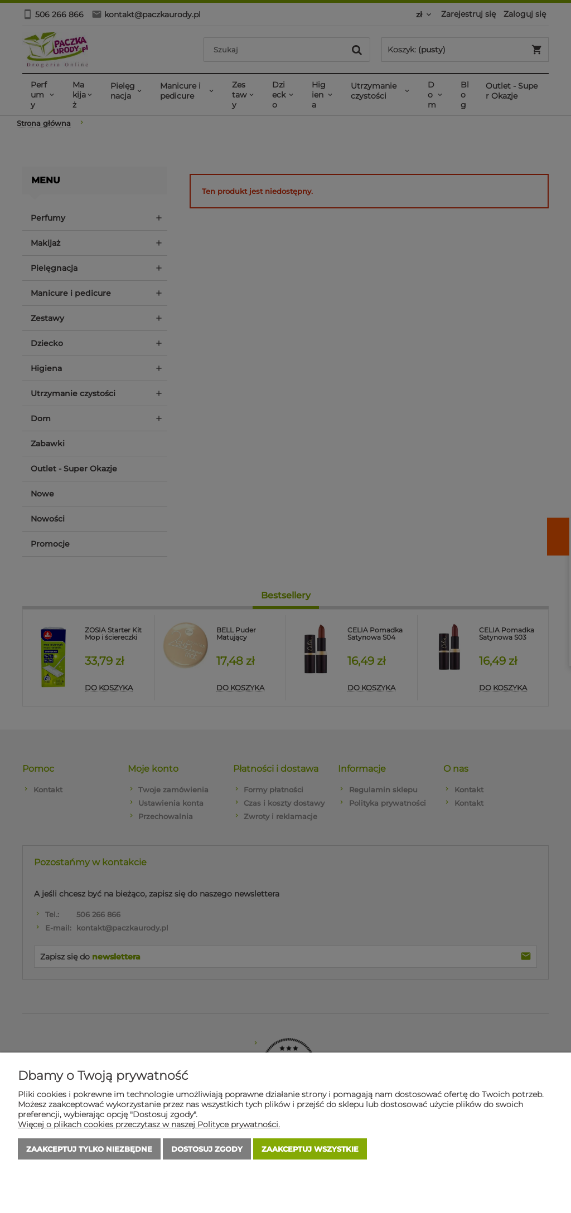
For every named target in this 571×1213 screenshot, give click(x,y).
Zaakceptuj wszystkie (310, 1148)
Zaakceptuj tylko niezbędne (89, 1148)
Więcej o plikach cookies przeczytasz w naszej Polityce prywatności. (149, 1124)
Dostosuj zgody (207, 1148)
